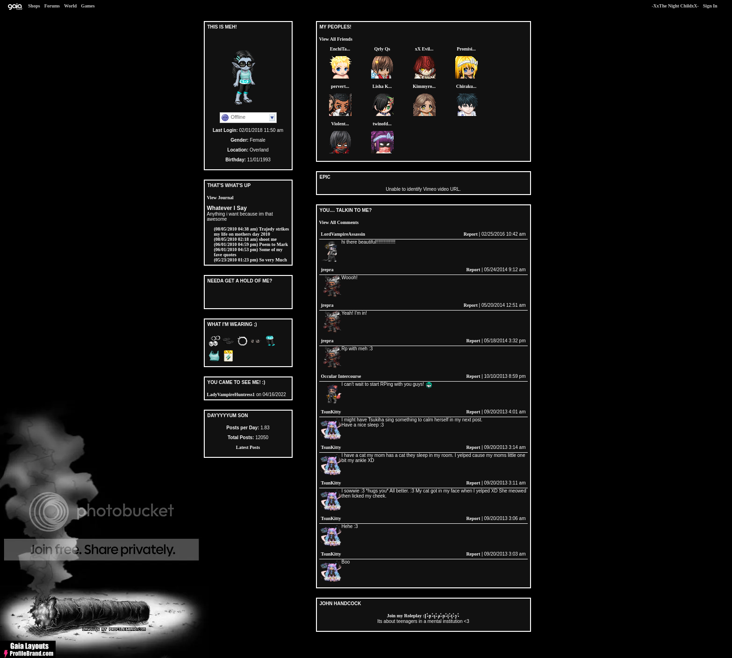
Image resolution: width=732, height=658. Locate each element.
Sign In (710, 5)
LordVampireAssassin (343, 234)
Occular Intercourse (341, 376)
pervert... (340, 86)
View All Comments (339, 222)
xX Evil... (424, 48)
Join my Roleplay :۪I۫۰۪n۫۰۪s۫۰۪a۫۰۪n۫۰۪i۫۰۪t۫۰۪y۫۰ (423, 615)
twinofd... (382, 123)
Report (471, 234)
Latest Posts (248, 447)
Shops (34, 5)
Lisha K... (382, 86)
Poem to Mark (251, 244)
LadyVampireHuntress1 (231, 394)
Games (87, 5)
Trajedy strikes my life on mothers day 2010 (251, 231)
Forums (52, 5)
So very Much (250, 259)
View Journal (220, 197)
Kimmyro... (424, 86)
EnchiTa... (340, 48)
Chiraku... (466, 86)
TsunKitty (331, 411)
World (70, 5)
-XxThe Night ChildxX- (675, 5)
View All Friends (335, 39)
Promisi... (466, 48)
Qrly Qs (382, 48)
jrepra (327, 269)
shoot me (245, 239)
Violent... (340, 123)
